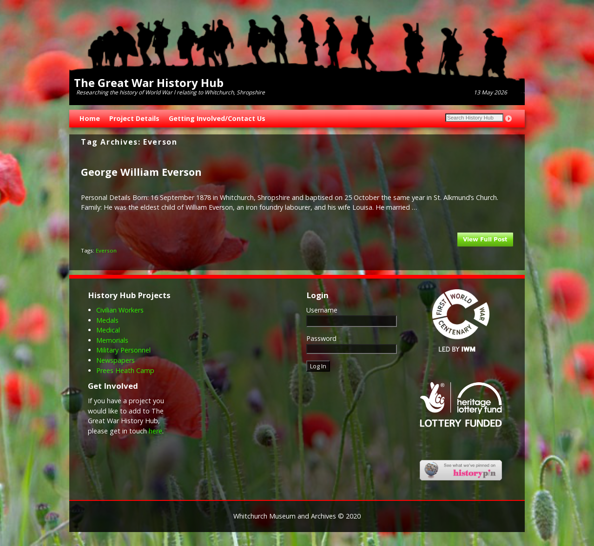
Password (321, 338)
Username (321, 310)
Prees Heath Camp (125, 370)
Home (89, 118)
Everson (106, 250)
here (155, 430)
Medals (107, 320)
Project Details (134, 118)
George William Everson (141, 172)
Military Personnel (123, 350)
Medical (108, 330)
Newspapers (115, 360)
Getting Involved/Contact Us (217, 118)
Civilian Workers (120, 310)
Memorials (112, 340)
